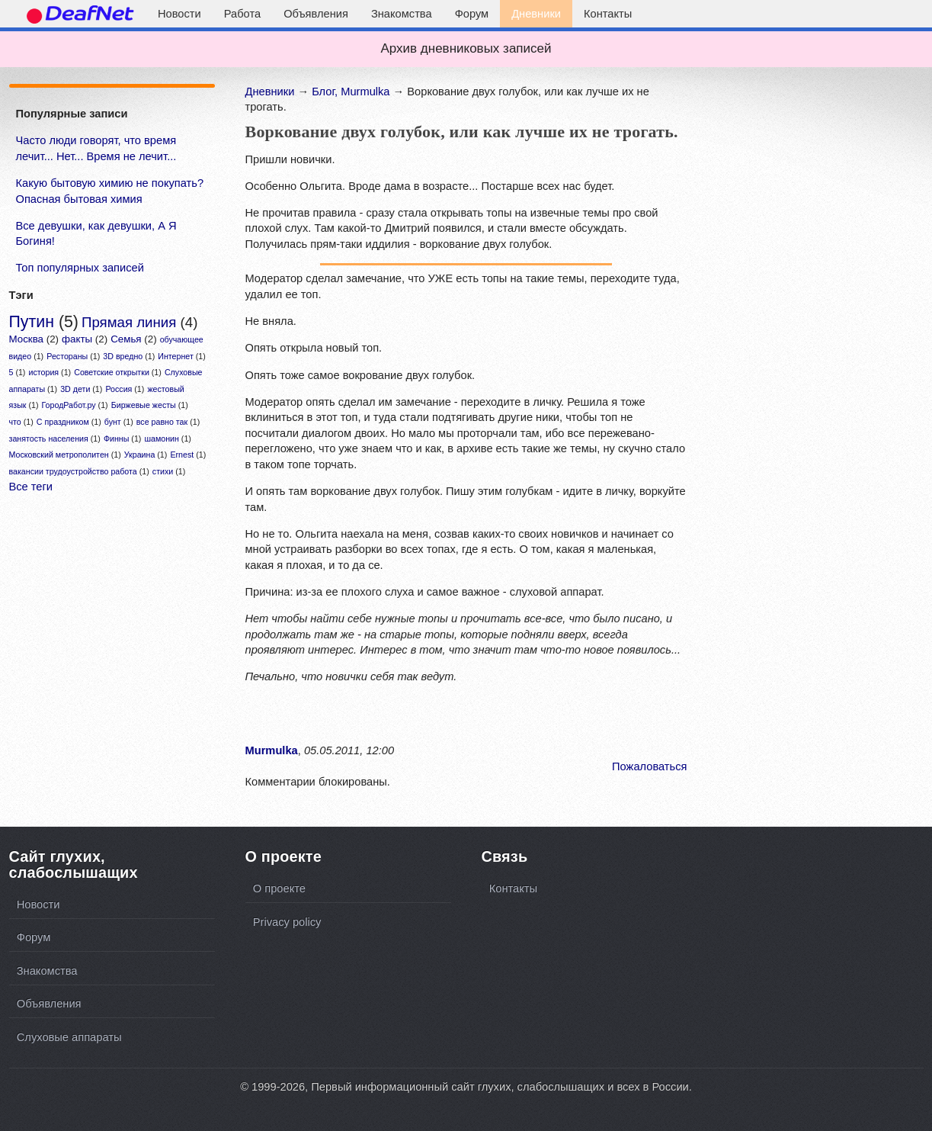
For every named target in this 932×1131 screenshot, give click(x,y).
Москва (26, 339)
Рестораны (67, 356)
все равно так (161, 421)
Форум (472, 14)
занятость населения (48, 438)
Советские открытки (111, 372)
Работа (242, 14)
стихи (162, 471)
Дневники (536, 14)
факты (77, 339)
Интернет (176, 356)
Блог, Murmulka (350, 91)
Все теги (31, 486)
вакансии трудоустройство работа (73, 471)
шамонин (161, 438)
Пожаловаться (649, 766)
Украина (139, 454)
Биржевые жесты (143, 405)
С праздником (63, 421)
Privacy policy (287, 922)
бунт (112, 421)
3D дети (75, 389)
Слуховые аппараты (69, 1037)
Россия (118, 389)
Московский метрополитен (59, 454)
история (44, 372)
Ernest (182, 454)
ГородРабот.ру (69, 405)
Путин (31, 322)
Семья (125, 339)
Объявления (315, 14)
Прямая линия (129, 322)
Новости (179, 14)
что (15, 421)
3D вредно (123, 356)
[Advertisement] (110, 659)
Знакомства (401, 14)
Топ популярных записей (80, 268)
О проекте (279, 888)
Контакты (608, 14)
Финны (116, 438)
